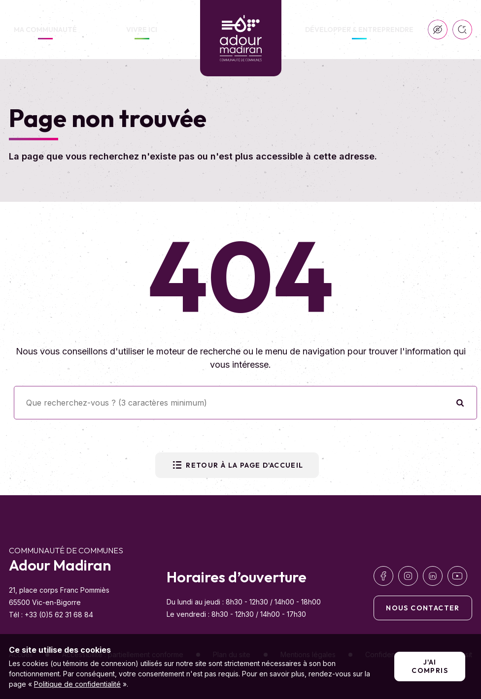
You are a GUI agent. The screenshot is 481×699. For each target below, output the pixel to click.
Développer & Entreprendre (359, 29)
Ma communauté (45, 29)
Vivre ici (141, 29)
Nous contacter (423, 608)
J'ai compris (430, 666)
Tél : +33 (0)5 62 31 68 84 (51, 614)
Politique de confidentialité (77, 684)
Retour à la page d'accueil (237, 465)
